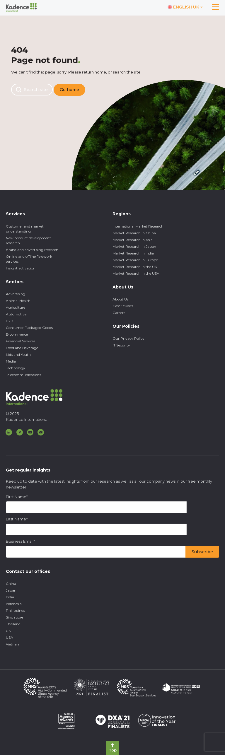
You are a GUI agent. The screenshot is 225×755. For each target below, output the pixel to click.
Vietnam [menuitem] (13, 644)
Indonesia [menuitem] (14, 604)
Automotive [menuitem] (16, 314)
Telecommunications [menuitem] (23, 375)
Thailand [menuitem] (13, 624)
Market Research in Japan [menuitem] (134, 246)
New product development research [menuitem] (28, 240)
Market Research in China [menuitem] (134, 233)
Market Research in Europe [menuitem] (135, 260)
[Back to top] (112, 748)
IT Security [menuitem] (121, 345)
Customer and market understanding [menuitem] (25, 228)
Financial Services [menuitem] (20, 341)
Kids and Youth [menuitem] (18, 354)
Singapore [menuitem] (14, 617)
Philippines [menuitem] (15, 610)
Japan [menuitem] (11, 590)
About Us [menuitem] (120, 299)
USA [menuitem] (9, 637)
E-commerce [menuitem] (17, 334)
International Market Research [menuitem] (137, 226)
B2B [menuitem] (9, 321)
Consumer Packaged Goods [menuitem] (29, 327)
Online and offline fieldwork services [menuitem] (29, 259)
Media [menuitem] (11, 361)
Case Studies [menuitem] (122, 306)
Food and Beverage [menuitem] (22, 348)
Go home (69, 89)
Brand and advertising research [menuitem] (32, 249)
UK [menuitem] (8, 630)
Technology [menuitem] (15, 368)
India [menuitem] (10, 597)
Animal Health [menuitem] (18, 300)
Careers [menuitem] (118, 312)
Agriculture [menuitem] (15, 307)
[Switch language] (185, 7)
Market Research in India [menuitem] (133, 253)
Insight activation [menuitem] (20, 268)
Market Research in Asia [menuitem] (132, 240)
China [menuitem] (11, 583)
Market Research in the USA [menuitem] (135, 273)
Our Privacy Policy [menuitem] (128, 338)
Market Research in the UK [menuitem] (134, 266)
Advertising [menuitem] (15, 294)
